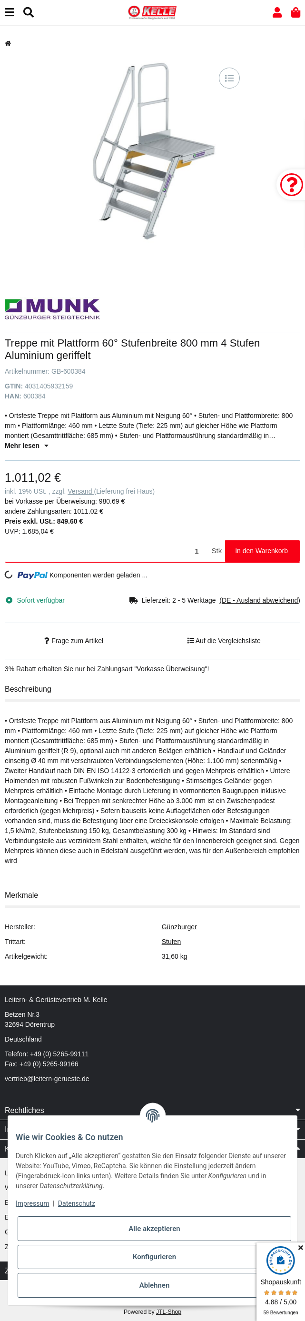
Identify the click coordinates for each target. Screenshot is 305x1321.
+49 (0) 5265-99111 (59, 1054)
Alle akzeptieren (154, 1228)
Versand (81, 491)
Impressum (32, 1203)
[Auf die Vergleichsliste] (229, 78)
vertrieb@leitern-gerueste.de (47, 1079)
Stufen (171, 941)
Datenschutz (76, 1203)
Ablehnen (154, 1285)
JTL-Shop (168, 1312)
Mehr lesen (27, 445)
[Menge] (106, 551)
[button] (277, 12)
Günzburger (179, 927)
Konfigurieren (154, 1256)
